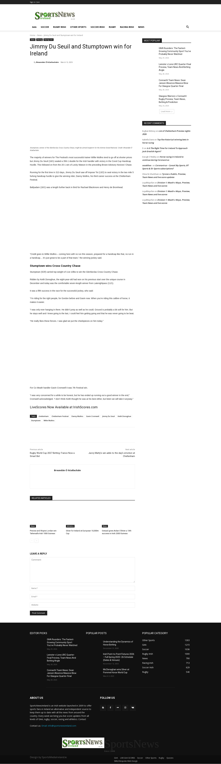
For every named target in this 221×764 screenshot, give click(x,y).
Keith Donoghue (124, 416)
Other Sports (78, 27)
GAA (34, 27)
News (141, 27)
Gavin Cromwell (92, 416)
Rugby (112, 27)
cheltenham (44, 416)
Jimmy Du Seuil (108, 416)
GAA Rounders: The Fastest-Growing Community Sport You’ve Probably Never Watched (175, 51)
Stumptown (36, 420)
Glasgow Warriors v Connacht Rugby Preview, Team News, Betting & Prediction (173, 99)
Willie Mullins (49, 420)
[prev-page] (32, 541)
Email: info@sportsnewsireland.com (59, 725)
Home (32, 35)
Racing (39, 39)
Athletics (70, 526)
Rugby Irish (59, 27)
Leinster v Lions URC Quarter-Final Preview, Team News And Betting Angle (175, 67)
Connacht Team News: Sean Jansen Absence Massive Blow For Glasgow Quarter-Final (173, 83)
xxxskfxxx (146, 165)
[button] (187, 27)
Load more (167, 111)
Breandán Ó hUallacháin (47, 62)
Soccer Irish (98, 27)
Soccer (45, 27)
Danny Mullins (77, 416)
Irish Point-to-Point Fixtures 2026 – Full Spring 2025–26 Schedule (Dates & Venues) (118, 657)
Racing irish (127, 27)
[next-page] (36, 541)
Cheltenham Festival (60, 416)
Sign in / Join (35, 2)
